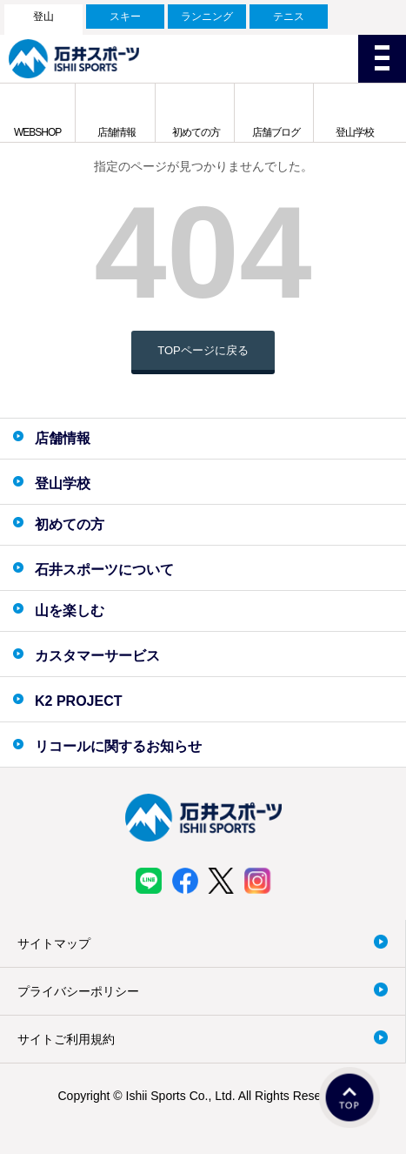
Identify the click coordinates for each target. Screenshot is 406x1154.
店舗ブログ (276, 132)
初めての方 (196, 132)
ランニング (207, 16)
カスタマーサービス (97, 655)
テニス (288, 16)
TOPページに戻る (203, 350)
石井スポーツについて (104, 569)
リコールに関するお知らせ (118, 746)
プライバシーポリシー (78, 991)
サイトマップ (53, 943)
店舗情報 (116, 132)
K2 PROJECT (78, 701)
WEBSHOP (37, 132)
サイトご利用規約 (66, 1039)
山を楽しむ (69, 610)
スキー (125, 16)
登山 (43, 16)
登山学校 (355, 132)
